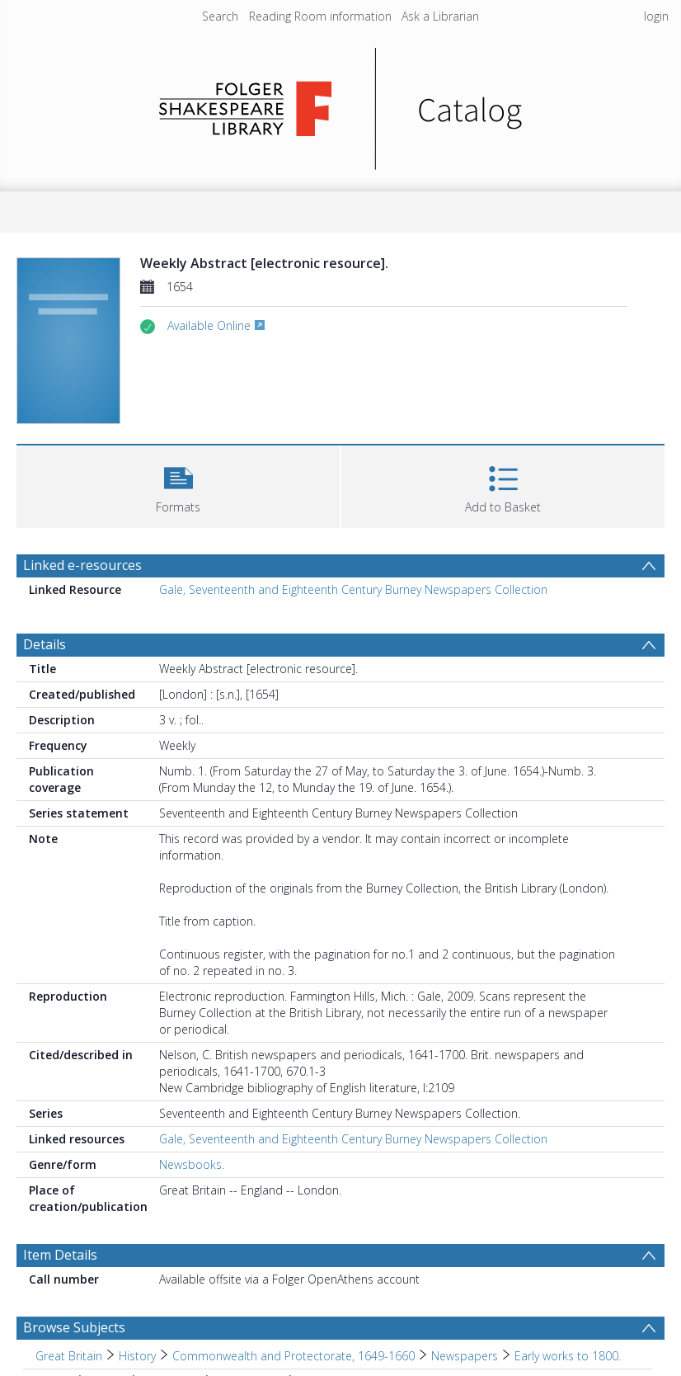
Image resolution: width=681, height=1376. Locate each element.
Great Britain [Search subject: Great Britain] (68, 1356)
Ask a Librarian (440, 16)
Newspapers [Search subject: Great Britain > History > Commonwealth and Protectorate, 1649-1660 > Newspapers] (464, 1356)
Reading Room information (320, 16)
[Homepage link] (341, 104)
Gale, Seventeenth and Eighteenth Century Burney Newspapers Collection (353, 589)
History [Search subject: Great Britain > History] (137, 1356)
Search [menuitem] (220, 16)
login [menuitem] (656, 16)
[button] (178, 484)
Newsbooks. (191, 1164)
